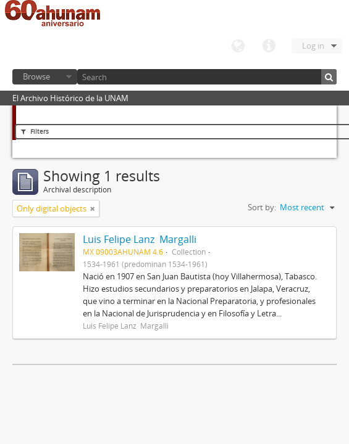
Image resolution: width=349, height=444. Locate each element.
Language (237, 46)
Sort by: (262, 207)
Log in (313, 45)
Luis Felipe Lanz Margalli (139, 239)
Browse (36, 76)
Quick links (268, 46)
